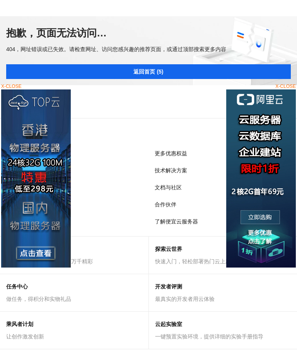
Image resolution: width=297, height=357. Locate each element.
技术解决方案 (171, 170)
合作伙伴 (165, 204)
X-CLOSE (285, 86)
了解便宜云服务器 (176, 221)
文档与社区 (168, 187)
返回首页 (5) (148, 72)
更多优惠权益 (171, 153)
